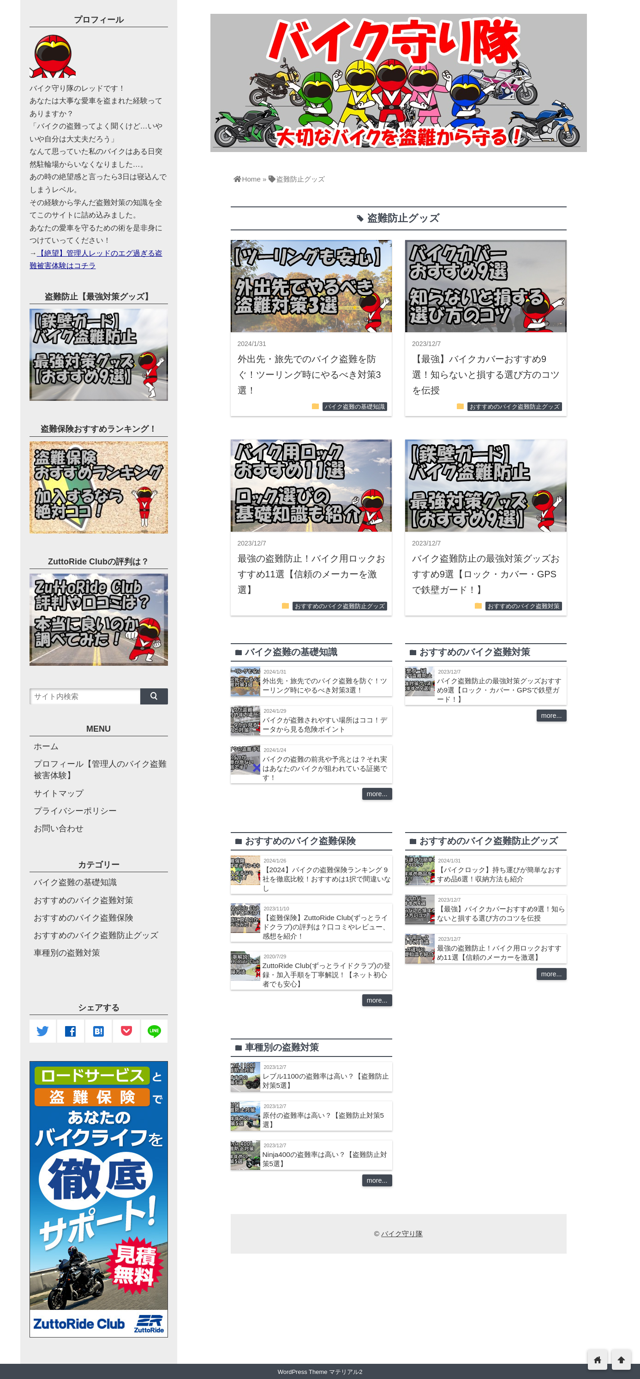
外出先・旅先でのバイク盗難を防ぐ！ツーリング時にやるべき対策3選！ (309, 374)
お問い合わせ (59, 828)
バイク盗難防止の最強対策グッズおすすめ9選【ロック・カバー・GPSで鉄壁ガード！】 (486, 574)
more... (377, 794)
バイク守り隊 (402, 1234)
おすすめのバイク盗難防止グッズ (515, 407)
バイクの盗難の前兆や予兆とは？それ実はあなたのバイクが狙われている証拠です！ (325, 768)
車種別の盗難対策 (67, 952)
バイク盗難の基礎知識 (355, 407)
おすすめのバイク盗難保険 (83, 917)
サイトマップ (59, 793)
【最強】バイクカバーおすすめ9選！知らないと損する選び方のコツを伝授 (486, 374)
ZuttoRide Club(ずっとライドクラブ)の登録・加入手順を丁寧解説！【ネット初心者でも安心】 (326, 975)
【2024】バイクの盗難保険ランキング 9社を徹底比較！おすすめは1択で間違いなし (327, 879)
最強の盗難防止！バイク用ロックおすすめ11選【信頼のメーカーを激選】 (311, 574)
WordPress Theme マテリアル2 (320, 1371)
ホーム (46, 746)
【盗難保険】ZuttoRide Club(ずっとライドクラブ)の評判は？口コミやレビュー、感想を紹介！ (326, 927)
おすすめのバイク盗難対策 (524, 606)
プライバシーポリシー (75, 811)
